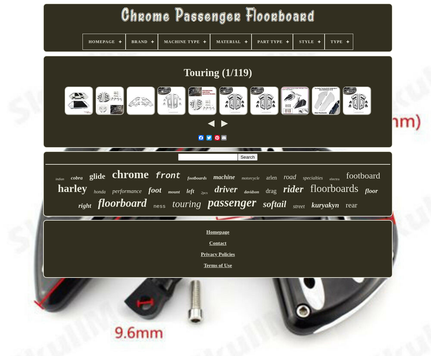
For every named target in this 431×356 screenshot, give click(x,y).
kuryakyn (325, 205)
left (190, 191)
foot (155, 190)
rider (293, 188)
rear (351, 205)
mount (174, 191)
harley (72, 188)
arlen (271, 178)
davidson (251, 192)
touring (186, 203)
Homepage (217, 232)
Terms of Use (218, 265)
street (299, 206)
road (290, 177)
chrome (130, 174)
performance (127, 191)
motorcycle (251, 178)
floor (371, 190)
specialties (313, 178)
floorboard (122, 203)
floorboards (334, 188)
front (168, 176)
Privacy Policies (218, 254)
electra (334, 179)
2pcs (204, 193)
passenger (232, 202)
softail (274, 204)
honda (100, 191)
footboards (197, 178)
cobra (76, 178)
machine (224, 177)
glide (97, 176)
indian (60, 179)
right (84, 205)
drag (271, 191)
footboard (363, 176)
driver (225, 189)
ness (160, 206)
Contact (218, 243)
